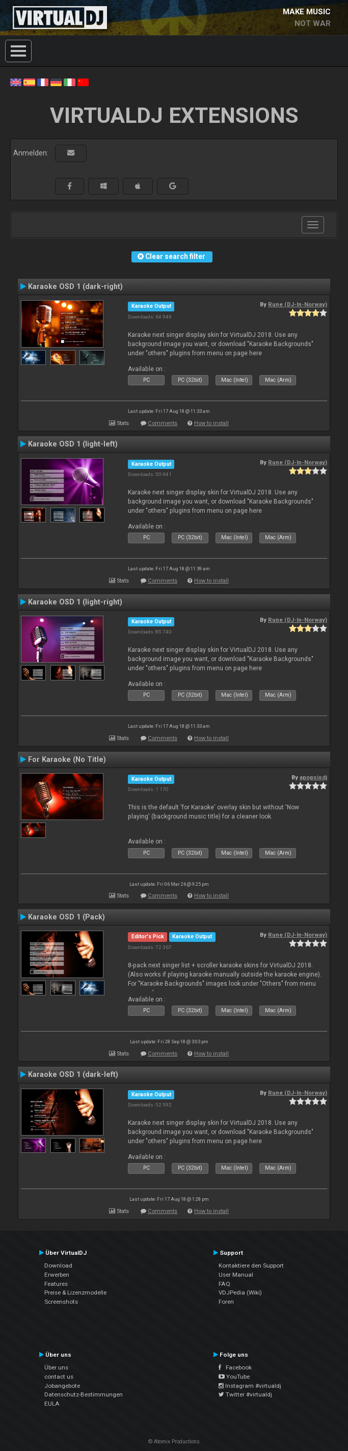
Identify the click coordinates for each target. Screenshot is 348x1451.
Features (56, 1283)
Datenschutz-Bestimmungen (83, 1394)
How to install (211, 423)
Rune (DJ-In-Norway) (297, 304)
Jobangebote (62, 1385)
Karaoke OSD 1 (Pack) (66, 917)
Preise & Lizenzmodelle (75, 1292)
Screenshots (61, 1301)
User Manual (236, 1274)
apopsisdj (313, 777)
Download (58, 1265)
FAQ (224, 1283)
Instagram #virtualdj (250, 1385)
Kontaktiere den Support (251, 1265)
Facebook (235, 1367)
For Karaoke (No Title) (67, 759)
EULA (52, 1403)
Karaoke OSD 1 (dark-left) (73, 1074)
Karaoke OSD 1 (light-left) (73, 444)
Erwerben (56, 1274)
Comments (162, 423)
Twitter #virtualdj (245, 1394)
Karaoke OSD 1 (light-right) (75, 602)
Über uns (56, 1367)
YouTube (234, 1376)
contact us (58, 1376)
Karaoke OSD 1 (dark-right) (75, 286)
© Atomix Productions (174, 1441)
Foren (226, 1301)
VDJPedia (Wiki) (240, 1292)
